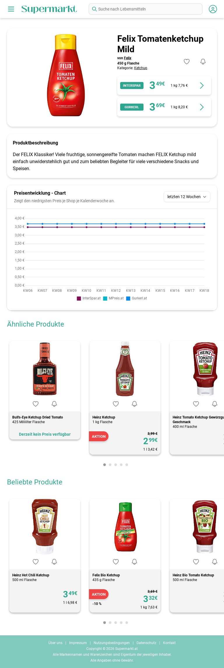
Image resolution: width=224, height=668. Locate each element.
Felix (127, 58)
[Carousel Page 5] (126, 464)
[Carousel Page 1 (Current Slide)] (104, 464)
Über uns (55, 643)
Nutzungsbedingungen (112, 643)
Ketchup (140, 68)
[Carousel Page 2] (110, 464)
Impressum (78, 643)
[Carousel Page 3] (115, 464)
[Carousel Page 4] (121, 464)
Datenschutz (146, 643)
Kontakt (169, 643)
